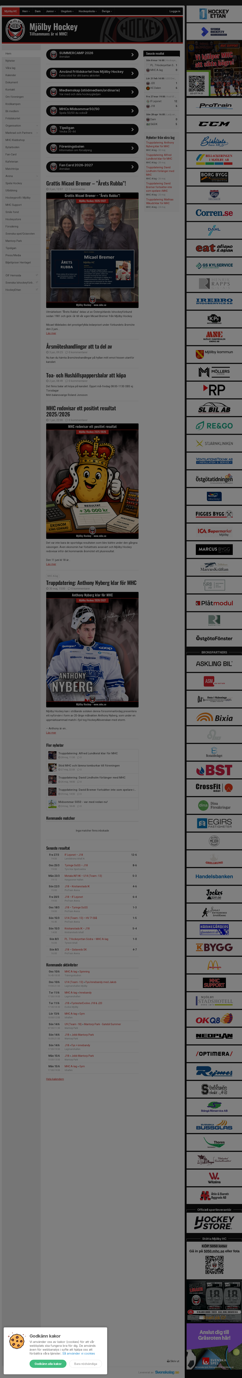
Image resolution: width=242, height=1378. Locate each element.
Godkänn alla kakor (48, 1364)
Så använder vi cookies (78, 1353)
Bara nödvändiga (85, 1364)
